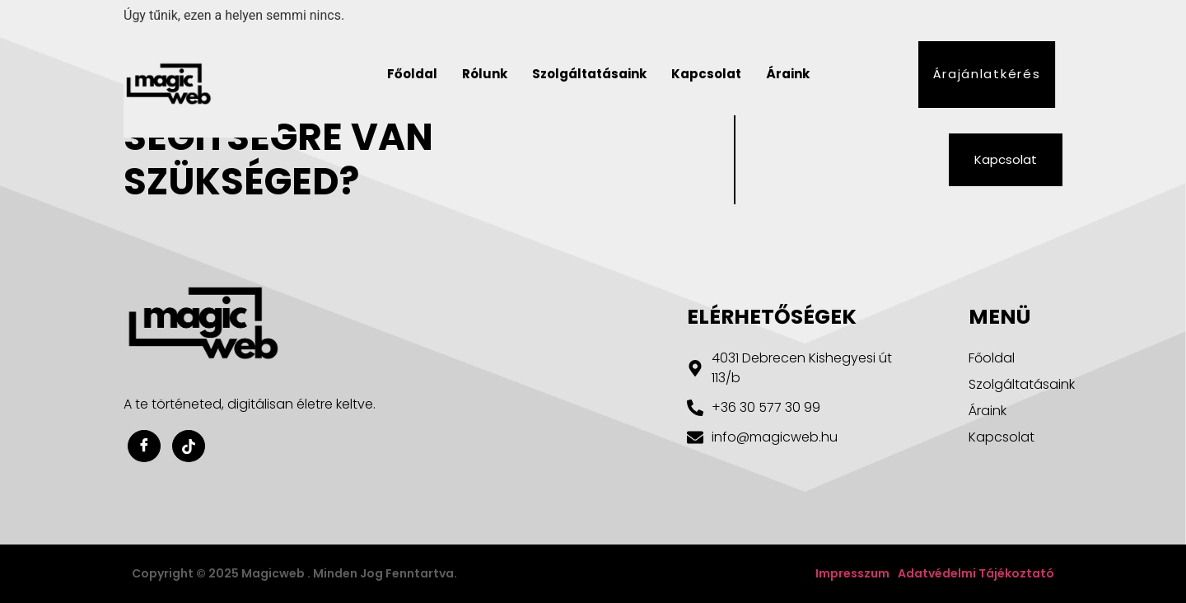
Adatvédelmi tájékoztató (976, 573)
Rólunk (484, 73)
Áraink (788, 73)
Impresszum (852, 573)
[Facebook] (144, 446)
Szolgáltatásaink (589, 73)
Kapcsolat (706, 73)
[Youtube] (188, 446)
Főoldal (412, 73)
